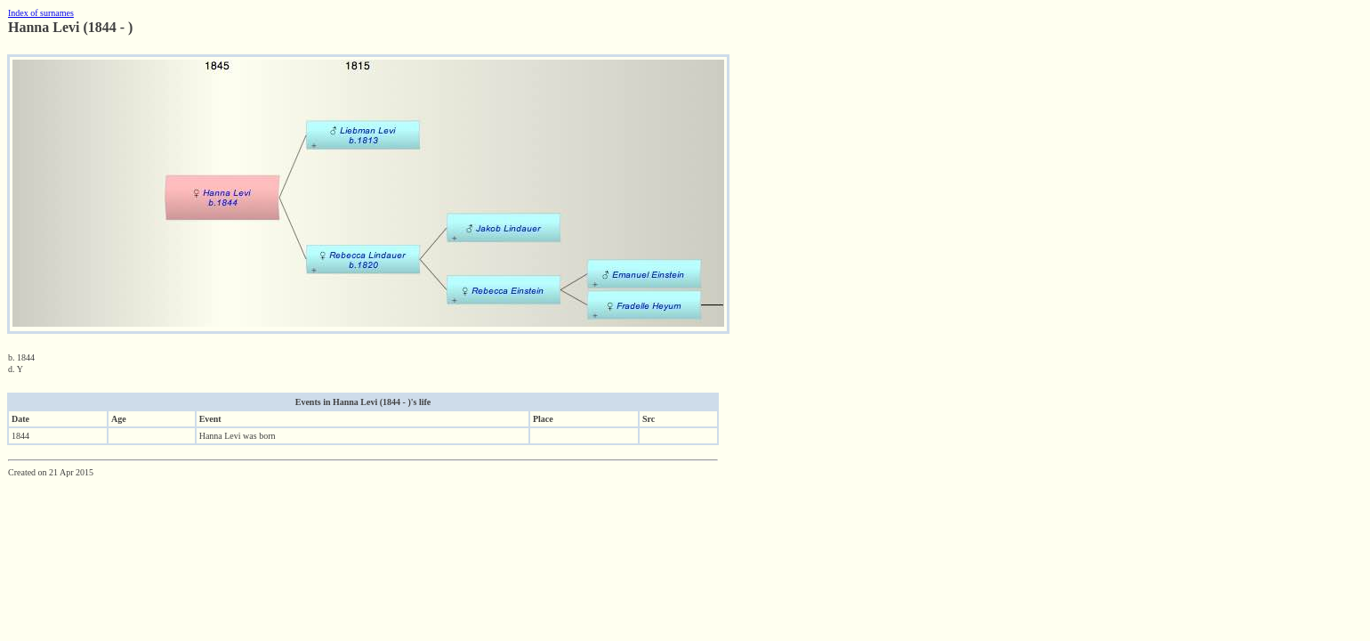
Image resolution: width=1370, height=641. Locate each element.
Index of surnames (41, 13)
